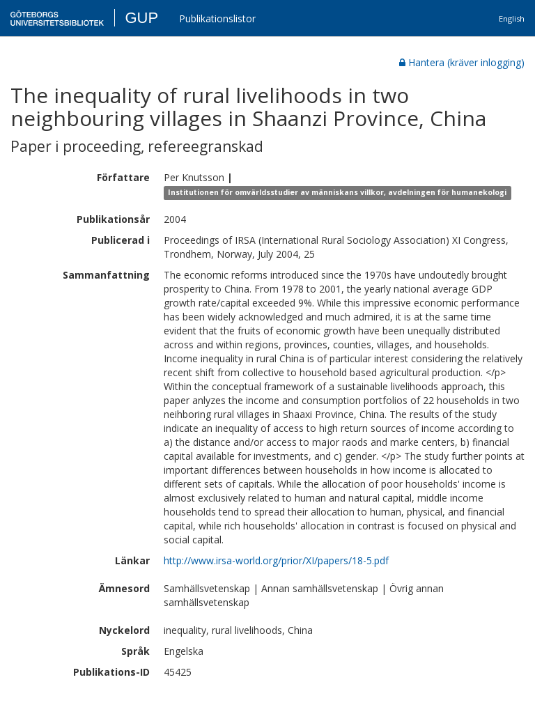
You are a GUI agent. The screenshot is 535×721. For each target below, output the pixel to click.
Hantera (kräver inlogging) (462, 62)
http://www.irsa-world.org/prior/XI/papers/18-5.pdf (276, 560)
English (512, 18)
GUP (141, 17)
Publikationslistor (217, 18)
